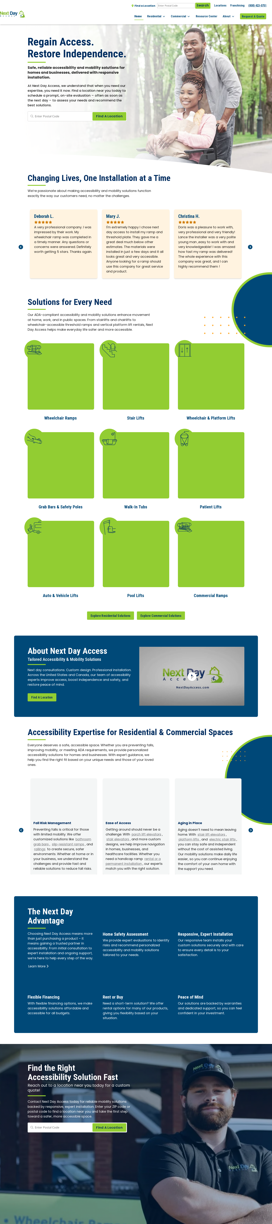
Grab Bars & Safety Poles (60, 506)
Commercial (185, 14)
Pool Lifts (136, 594)
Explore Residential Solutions (110, 615)
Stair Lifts (136, 417)
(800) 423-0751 (257, 5)
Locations (220, 5)
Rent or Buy (115, 996)
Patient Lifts (210, 506)
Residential (163, 14)
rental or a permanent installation (133, 860)
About (230, 14)
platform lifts (189, 838)
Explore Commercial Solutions (161, 615)
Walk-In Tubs (135, 506)
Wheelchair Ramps (60, 417)
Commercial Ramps (210, 594)
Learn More (38, 965)
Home (146, 14)
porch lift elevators (147, 833)
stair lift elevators (212, 833)
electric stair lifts (223, 838)
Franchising (237, 5)
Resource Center (210, 14)
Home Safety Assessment (129, 933)
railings (47, 848)
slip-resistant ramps (69, 843)
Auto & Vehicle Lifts (60, 594)
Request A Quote (253, 14)
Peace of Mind (193, 996)
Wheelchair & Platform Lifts (211, 417)
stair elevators (118, 838)
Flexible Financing (46, 996)
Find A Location (42, 696)
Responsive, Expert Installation (210, 933)
